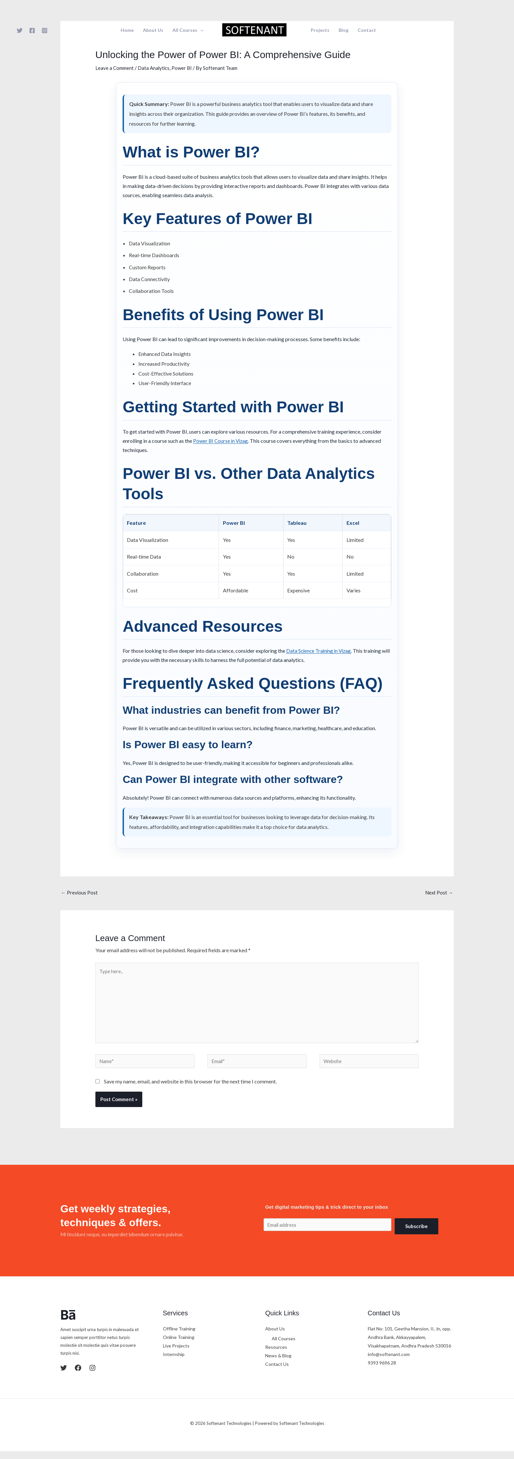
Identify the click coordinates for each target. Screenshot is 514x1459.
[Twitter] (20, 30)
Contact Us (277, 1372)
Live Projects (176, 1354)
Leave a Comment (115, 68)
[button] (200, 30)
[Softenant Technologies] (254, 29)
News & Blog (278, 1364)
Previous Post (79, 893)
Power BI (184, 68)
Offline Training (179, 1337)
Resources (276, 1355)
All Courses (187, 30)
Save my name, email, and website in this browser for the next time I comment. (190, 1089)
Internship (174, 1362)
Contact (367, 30)
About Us (153, 30)
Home (127, 30)
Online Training (178, 1345)
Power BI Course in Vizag (221, 440)
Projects (320, 30)
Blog (343, 30)
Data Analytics (155, 68)
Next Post (438, 893)
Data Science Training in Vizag (320, 650)
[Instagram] (45, 30)
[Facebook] (32, 30)
